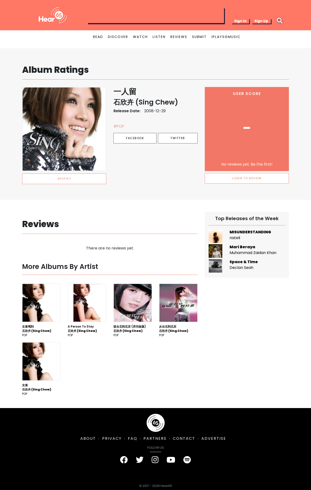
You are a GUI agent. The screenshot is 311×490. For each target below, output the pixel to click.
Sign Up (261, 21)
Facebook (135, 138)
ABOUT (88, 438)
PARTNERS (155, 438)
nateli (235, 238)
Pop (24, 335)
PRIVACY (112, 438)
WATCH (140, 36)
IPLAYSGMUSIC (226, 36)
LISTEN (159, 36)
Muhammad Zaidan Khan (253, 252)
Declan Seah (241, 267)
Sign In (240, 21)
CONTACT (184, 438)
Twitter (177, 138)
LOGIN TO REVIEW (247, 178)
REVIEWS (178, 36)
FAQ (132, 438)
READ (98, 36)
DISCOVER (118, 36)
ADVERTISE (213, 438)
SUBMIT (199, 36)
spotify (64, 179)
